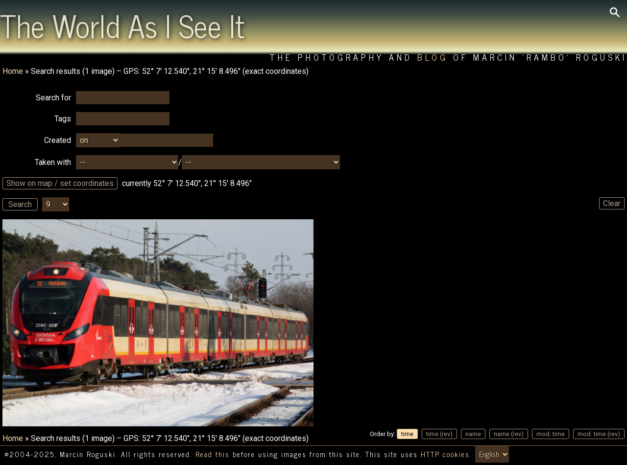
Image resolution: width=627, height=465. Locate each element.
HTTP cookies (445, 454)
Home (12, 71)
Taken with (53, 162)
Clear (612, 203)
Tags (62, 118)
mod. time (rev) (599, 434)
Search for (53, 97)
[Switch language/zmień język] (492, 454)
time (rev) (439, 434)
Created (57, 140)
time (407, 434)
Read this (212, 454)
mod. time (550, 434)
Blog (432, 57)
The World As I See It (122, 25)
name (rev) (508, 434)
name (473, 434)
